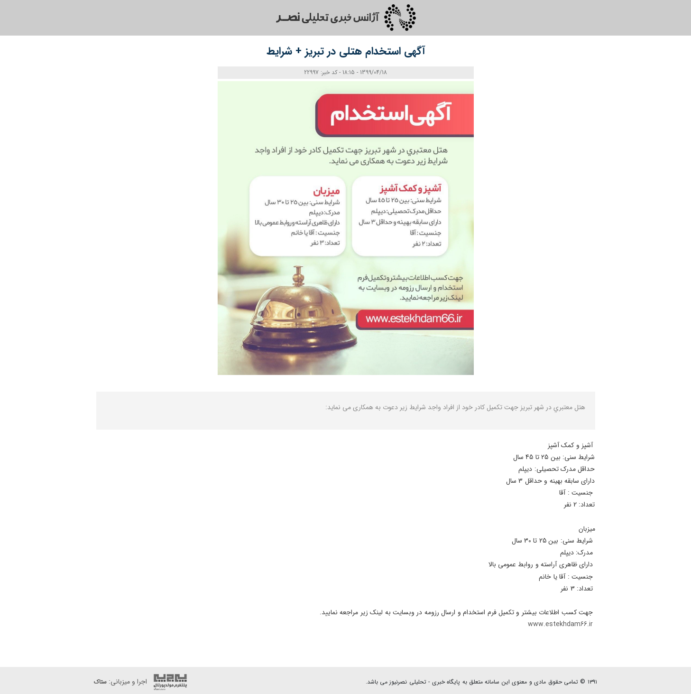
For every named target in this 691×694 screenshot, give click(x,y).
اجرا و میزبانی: (143, 682)
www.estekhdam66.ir (561, 624)
